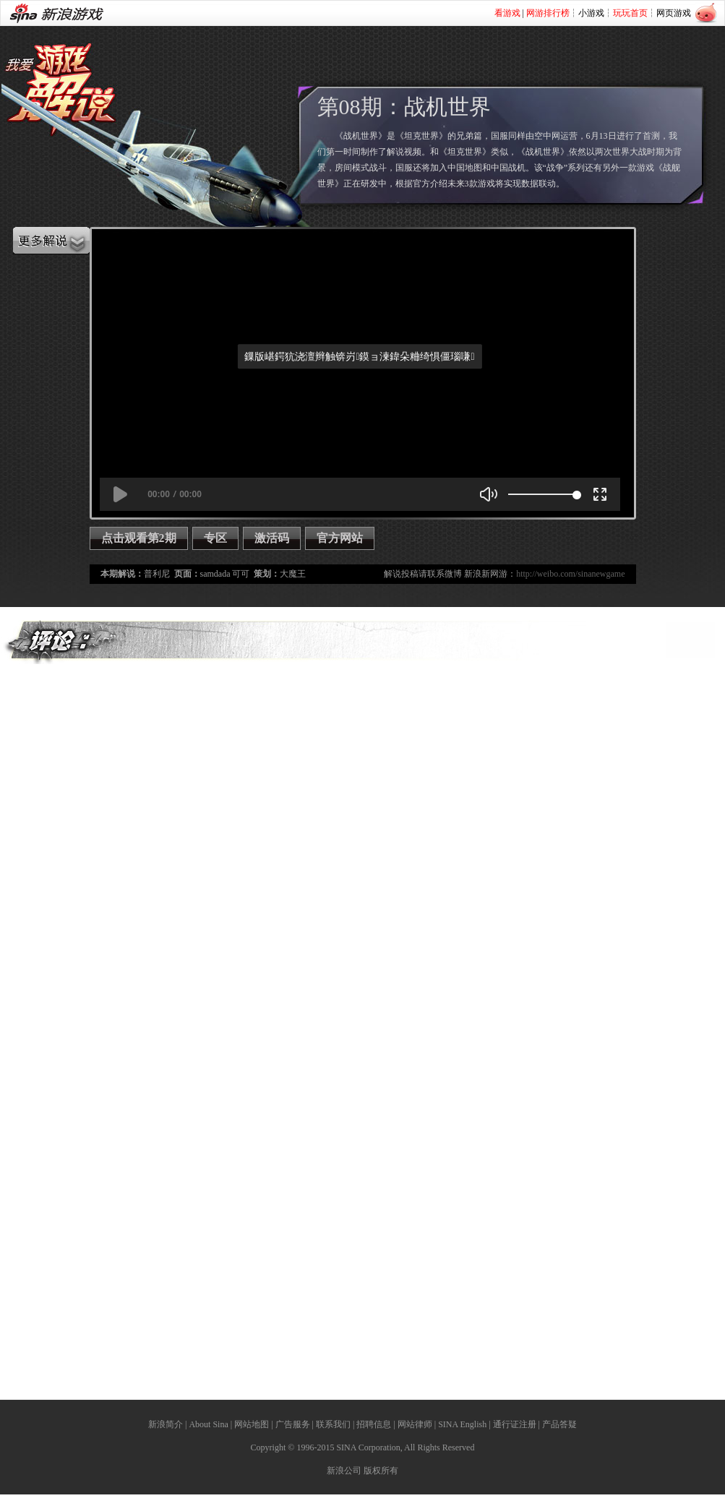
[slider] (542, 494)
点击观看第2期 (138, 538)
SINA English (462, 1424)
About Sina (208, 1424)
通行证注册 (514, 1424)
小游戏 (591, 13)
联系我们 (333, 1424)
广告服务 (292, 1424)
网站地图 (251, 1424)
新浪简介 (165, 1424)
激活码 (271, 538)
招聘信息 (373, 1424)
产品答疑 (559, 1424)
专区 (215, 538)
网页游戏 (673, 13)
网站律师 (415, 1424)
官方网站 (340, 538)
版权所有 (381, 1471)
